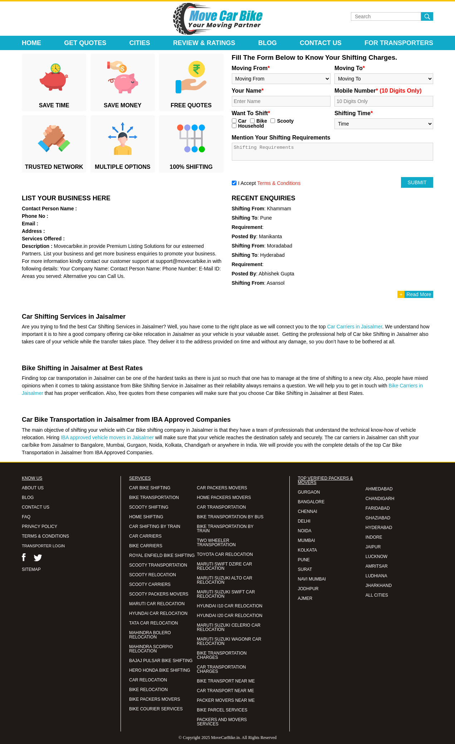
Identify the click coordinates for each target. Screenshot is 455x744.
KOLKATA (307, 550)
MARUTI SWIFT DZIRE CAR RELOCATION (224, 566)
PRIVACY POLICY (39, 526)
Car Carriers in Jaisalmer (354, 326)
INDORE (374, 537)
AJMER (305, 598)
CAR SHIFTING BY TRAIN (154, 526)
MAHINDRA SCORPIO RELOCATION (151, 649)
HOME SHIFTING (146, 516)
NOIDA (305, 530)
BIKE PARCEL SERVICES (222, 710)
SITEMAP (31, 569)
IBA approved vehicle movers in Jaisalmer (107, 437)
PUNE (304, 559)
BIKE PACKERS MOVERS (154, 699)
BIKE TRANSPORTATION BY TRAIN (225, 528)
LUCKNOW (376, 556)
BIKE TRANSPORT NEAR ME (226, 681)
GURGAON (309, 492)
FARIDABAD (378, 508)
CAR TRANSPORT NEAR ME (225, 690)
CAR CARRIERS (145, 536)
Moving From (251, 68)
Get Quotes (85, 42)
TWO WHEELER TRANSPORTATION (216, 542)
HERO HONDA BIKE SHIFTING (159, 670)
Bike (261, 120)
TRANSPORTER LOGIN (43, 546)
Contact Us (321, 42)
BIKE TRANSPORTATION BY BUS (230, 516)
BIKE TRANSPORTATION (154, 497)
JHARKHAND (379, 585)
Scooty (285, 120)
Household (251, 125)
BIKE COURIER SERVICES (156, 708)
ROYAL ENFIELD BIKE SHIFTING (162, 555)
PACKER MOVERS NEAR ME (226, 700)
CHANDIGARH (380, 498)
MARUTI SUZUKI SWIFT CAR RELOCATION (226, 594)
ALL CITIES (377, 595)
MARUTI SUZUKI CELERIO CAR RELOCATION (228, 627)
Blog (267, 42)
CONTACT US (35, 507)
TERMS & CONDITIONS (45, 536)
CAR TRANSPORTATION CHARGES (221, 669)
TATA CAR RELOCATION (153, 623)
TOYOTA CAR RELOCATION (225, 554)
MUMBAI (306, 540)
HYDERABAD (379, 527)
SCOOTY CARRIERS (150, 584)
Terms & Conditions (278, 183)
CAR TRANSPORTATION (221, 507)
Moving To (349, 68)
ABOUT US (33, 487)
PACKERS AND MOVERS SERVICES (222, 721)
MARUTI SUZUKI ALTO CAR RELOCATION (224, 580)
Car (242, 120)
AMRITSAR (377, 566)
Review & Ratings (204, 42)
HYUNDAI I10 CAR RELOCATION (229, 605)
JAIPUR (373, 546)
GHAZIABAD (378, 517)
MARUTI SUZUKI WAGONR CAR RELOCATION (229, 641)
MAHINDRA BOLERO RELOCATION (150, 635)
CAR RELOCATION (148, 679)
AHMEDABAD (379, 488)
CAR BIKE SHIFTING (149, 487)
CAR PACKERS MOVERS (222, 487)
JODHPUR (308, 588)
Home (31, 42)
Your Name (248, 91)
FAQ (26, 516)
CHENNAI (307, 511)
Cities (139, 42)
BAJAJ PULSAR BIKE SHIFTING (160, 660)
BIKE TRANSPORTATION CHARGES (221, 655)
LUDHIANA (376, 575)
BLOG (28, 497)
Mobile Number (378, 91)
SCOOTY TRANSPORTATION (158, 565)
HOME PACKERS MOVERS (224, 497)
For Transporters (399, 42)
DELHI (304, 521)
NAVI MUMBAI (312, 579)
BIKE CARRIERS (145, 545)
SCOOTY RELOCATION (152, 574)
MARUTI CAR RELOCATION (157, 603)
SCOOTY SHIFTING (148, 507)
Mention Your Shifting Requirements (281, 137)
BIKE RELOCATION (148, 689)
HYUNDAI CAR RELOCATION (158, 613)
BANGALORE (311, 501)
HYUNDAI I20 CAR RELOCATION (229, 615)
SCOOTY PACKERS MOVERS (159, 594)
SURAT (305, 569)
